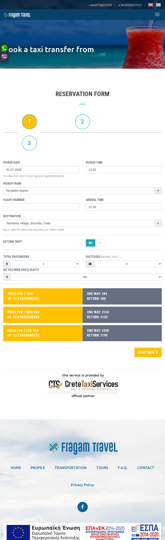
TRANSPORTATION (70, 468)
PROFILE (38, 468)
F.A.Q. (123, 468)
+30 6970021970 (100, 5)
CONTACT (145, 468)
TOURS (102, 468)
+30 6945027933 (130, 5)
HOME (16, 468)
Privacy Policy (82, 485)
